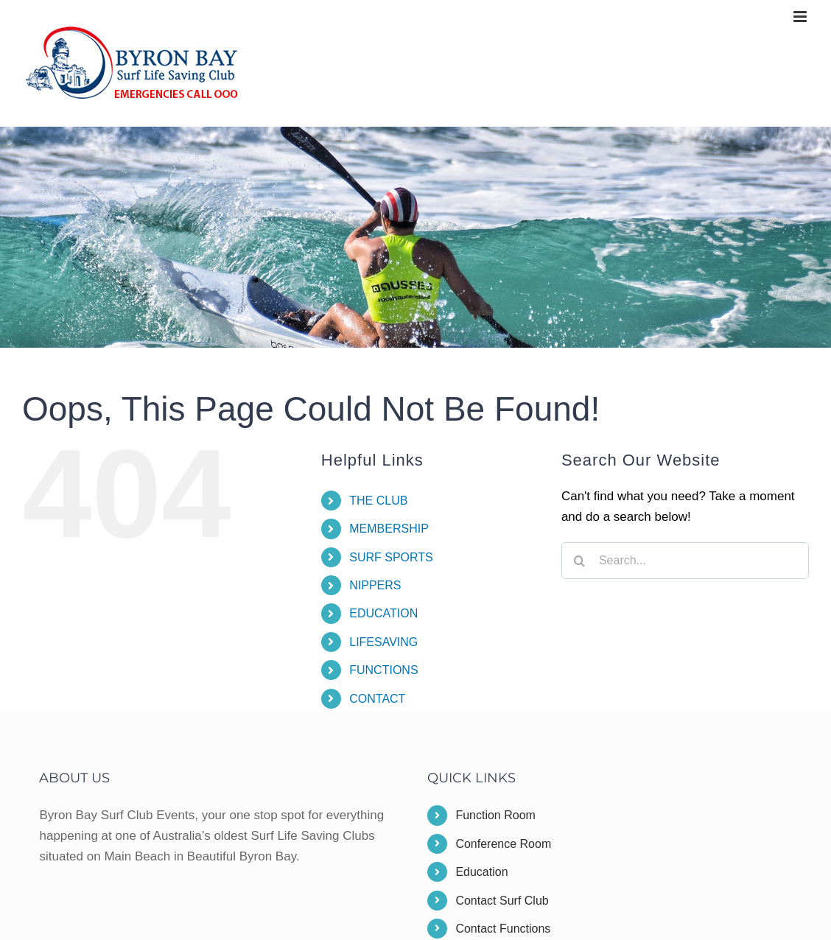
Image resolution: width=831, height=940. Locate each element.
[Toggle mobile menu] (801, 16)
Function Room (495, 815)
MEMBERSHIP (389, 528)
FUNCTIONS (383, 670)
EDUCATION (383, 613)
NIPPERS (375, 585)
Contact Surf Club (501, 900)
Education (481, 872)
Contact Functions (502, 928)
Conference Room (503, 844)
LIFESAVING (383, 642)
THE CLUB (378, 500)
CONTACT (377, 698)
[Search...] (685, 560)
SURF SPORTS (391, 557)
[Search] (579, 560)
